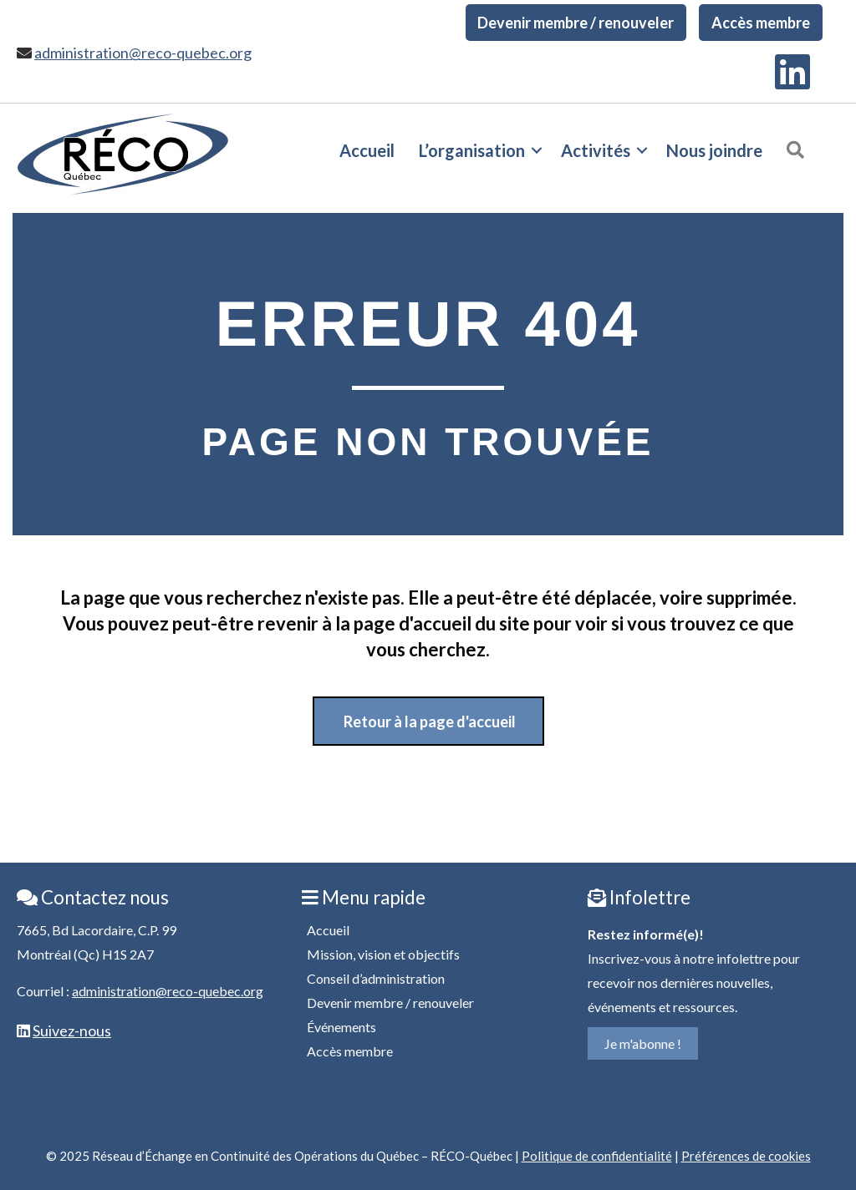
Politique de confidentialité (597, 1155)
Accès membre (760, 22)
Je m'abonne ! (642, 1043)
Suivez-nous (72, 1030)
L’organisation (472, 150)
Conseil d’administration (376, 978)
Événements (341, 1027)
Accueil (367, 150)
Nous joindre (714, 150)
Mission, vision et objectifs (383, 954)
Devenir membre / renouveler (575, 22)
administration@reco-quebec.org (143, 52)
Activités (595, 150)
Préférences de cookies (746, 1155)
